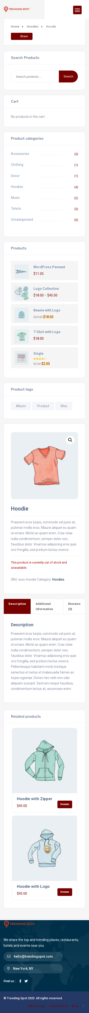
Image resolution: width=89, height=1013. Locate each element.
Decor (15, 176)
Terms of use (36, 1006)
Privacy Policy (58, 1006)
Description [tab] (17, 604)
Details (64, 804)
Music (15, 198)
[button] (70, 440)
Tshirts (16, 208)
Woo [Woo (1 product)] (64, 406)
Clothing (17, 165)
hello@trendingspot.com (33, 956)
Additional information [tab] (44, 606)
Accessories (20, 154)
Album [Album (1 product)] (21, 406)
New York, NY (23, 968)
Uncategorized (22, 219)
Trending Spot (17, 998)
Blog (75, 1006)
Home (15, 26)
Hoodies (32, 26)
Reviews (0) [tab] (74, 606)
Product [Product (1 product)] (43, 406)
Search (68, 76)
